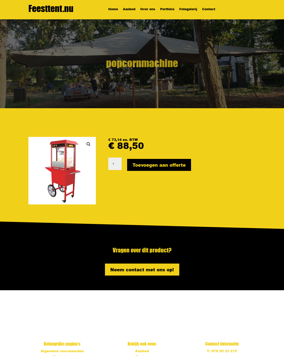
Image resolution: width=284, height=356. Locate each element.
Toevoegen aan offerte (159, 165)
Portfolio (167, 9)
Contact (208, 9)
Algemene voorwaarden (62, 350)
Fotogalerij (188, 9)
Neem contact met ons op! (142, 269)
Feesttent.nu (50, 8)
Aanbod (129, 9)
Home (113, 9)
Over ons (147, 9)
